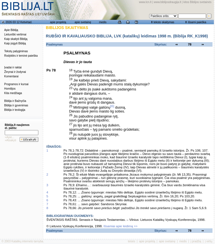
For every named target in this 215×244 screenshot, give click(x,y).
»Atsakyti (10, 140)
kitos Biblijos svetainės (197, 2)
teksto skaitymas (163, 22)
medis (103, 22)
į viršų (208, 241)
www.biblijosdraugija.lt (167, 2)
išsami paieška (197, 22)
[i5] (112, 106)
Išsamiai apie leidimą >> (121, 226)
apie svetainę (83, 22)
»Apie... (9, 137)
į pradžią (196, 241)
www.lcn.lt (145, 2)
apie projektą (58, 22)
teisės (131, 241)
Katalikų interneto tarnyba (27, 241)
